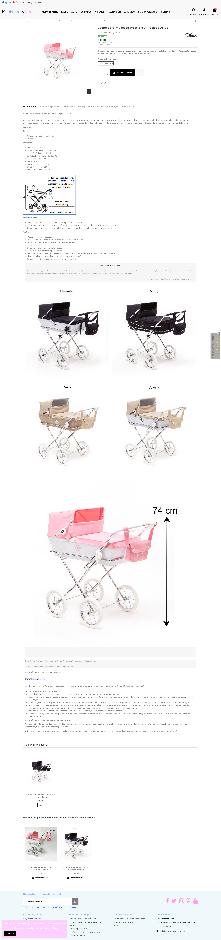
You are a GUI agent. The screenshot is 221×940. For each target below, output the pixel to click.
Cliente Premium (77, 936)
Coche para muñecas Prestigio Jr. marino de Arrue (40, 795)
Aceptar (10, 933)
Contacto (38, 3)
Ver (40, 805)
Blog (30, 3)
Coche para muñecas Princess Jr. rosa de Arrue (40, 868)
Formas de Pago (109, 106)
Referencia (102, 32)
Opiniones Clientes (213, 346)
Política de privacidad (124, 922)
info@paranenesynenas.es (172, 931)
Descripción (29, 106)
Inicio (23, 3)
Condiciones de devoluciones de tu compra (85, 923)
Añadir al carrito (122, 73)
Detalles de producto (50, 106)
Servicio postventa (78, 928)
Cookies (117, 926)
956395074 (165, 927)
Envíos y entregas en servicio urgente (87, 932)
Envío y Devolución (88, 106)
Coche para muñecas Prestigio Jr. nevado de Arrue (75, 868)
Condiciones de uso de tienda (83, 919)
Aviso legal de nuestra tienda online (130, 919)
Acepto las (51, 907)
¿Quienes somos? (33, 919)
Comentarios (128, 106)
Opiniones (69, 106)
